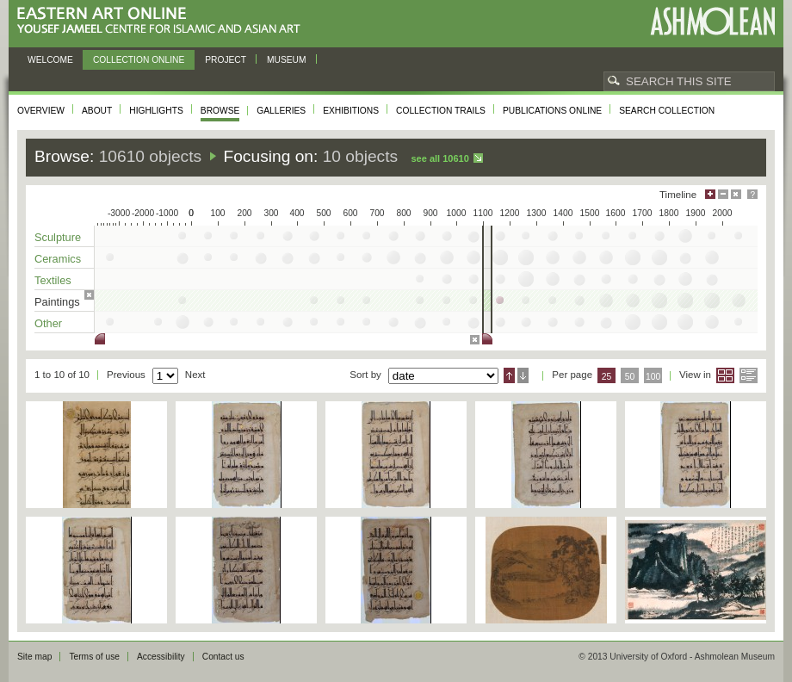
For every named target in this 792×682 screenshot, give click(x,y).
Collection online (138, 60)
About (97, 110)
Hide (736, 194)
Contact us (223, 656)
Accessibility (161, 656)
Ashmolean (712, 21)
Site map (34, 656)
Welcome (50, 60)
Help (752, 194)
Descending (523, 375)
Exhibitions (351, 110)
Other (48, 323)
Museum (286, 60)
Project (225, 60)
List (748, 375)
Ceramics (57, 258)
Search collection (667, 110)
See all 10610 (439, 158)
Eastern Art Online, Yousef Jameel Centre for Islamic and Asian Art (163, 21)
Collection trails (441, 110)
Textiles (52, 280)
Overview (41, 110)
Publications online (552, 110)
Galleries (281, 110)
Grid (725, 375)
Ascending (509, 375)
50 (630, 376)
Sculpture (57, 237)
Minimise (723, 194)
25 (607, 376)
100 (653, 376)
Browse (220, 110)
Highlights (156, 110)
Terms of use (94, 656)
